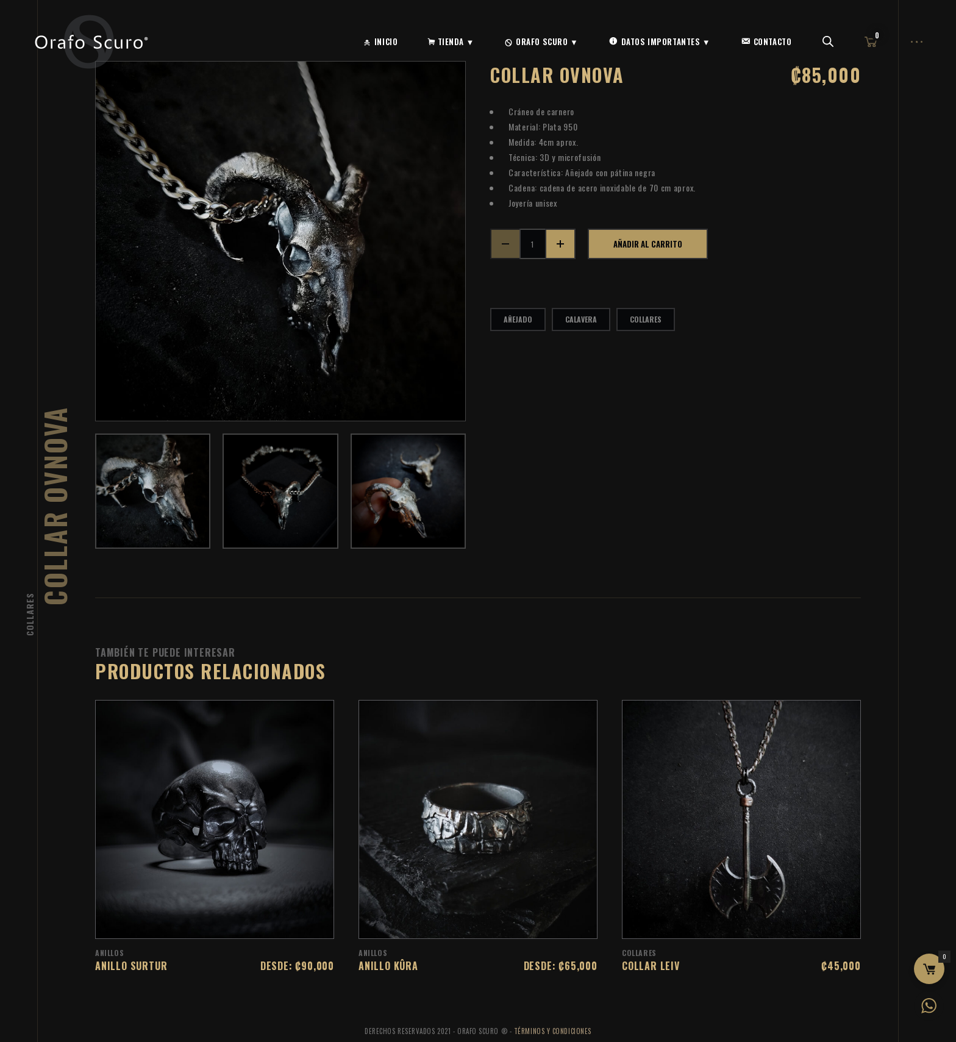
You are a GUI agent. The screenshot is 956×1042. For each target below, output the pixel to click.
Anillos (109, 952)
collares (646, 319)
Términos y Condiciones (552, 1031)
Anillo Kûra (388, 965)
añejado (518, 319)
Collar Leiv (651, 965)
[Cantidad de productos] (532, 244)
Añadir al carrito (647, 244)
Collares (29, 614)
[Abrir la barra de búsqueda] (828, 42)
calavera (581, 319)
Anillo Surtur (131, 965)
